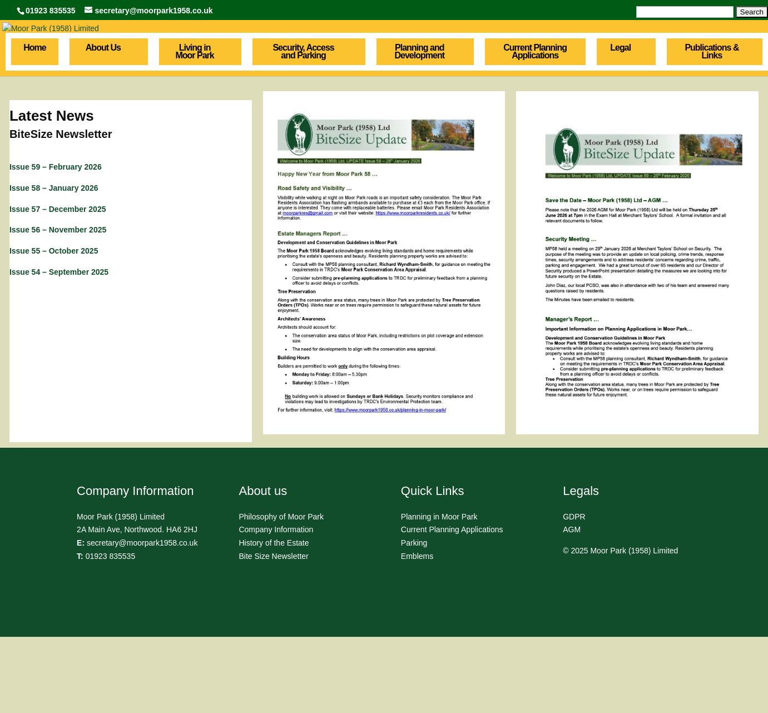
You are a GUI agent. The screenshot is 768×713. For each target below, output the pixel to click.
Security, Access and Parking (303, 128)
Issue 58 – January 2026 (53, 264)
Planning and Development (419, 128)
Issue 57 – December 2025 (57, 284)
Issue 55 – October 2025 (53, 327)
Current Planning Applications (535, 128)
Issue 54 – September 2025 (58, 348)
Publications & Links (712, 128)
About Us (103, 124)
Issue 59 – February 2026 (55, 243)
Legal (620, 124)
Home (34, 124)
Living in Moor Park (194, 128)
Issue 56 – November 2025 (57, 305)
